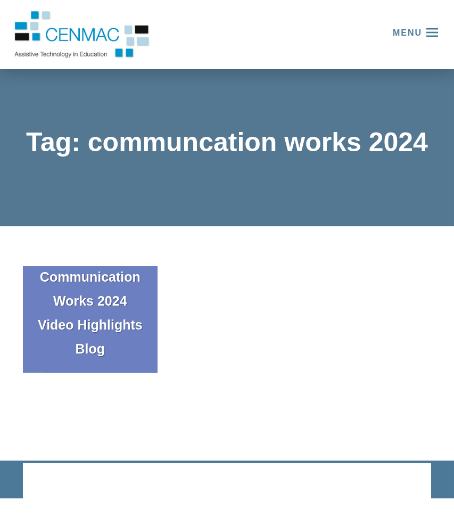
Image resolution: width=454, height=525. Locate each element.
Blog (90, 348)
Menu (407, 32)
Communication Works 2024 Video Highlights (90, 300)
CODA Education (403, 481)
